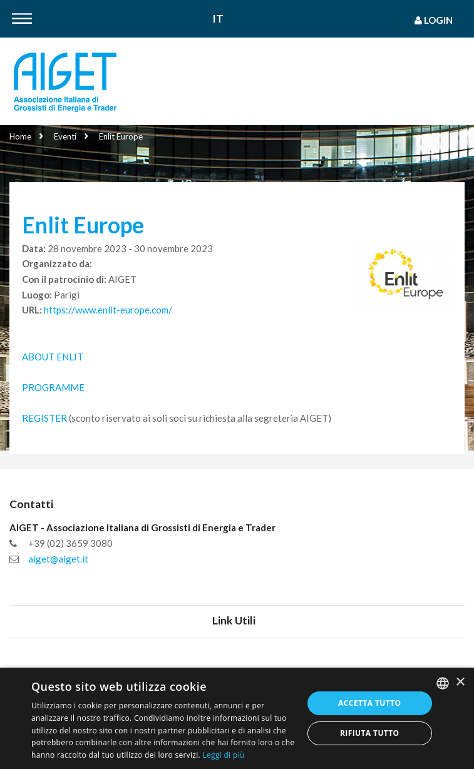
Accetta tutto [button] (369, 703)
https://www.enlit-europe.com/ (108, 309)
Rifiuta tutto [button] (369, 733)
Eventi (65, 136)
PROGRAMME (53, 387)
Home (20, 136)
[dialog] (237, 718)
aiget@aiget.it (58, 558)
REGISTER (44, 418)
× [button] (460, 682)
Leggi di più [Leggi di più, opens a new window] (223, 755)
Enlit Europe (121, 136)
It (218, 19)
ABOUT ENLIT (53, 356)
